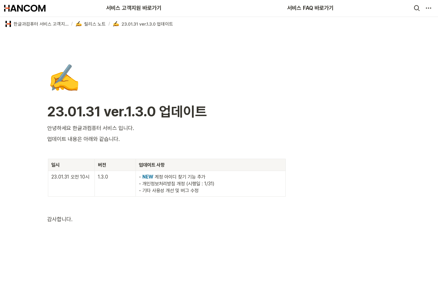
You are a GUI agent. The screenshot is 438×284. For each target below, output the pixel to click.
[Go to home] (25, 8)
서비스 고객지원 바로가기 (134, 8)
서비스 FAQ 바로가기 (310, 8)
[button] (416, 8)
